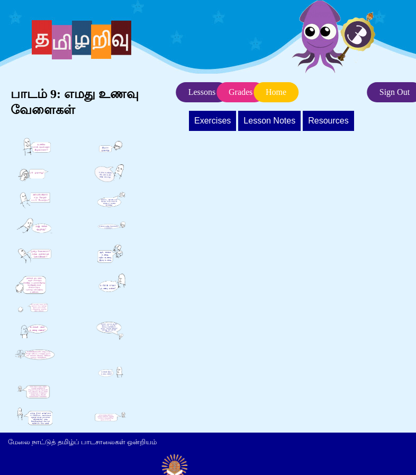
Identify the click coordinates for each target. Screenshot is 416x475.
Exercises (212, 120)
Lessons (202, 91)
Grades (240, 91)
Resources (328, 120)
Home (276, 91)
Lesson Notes (269, 120)
